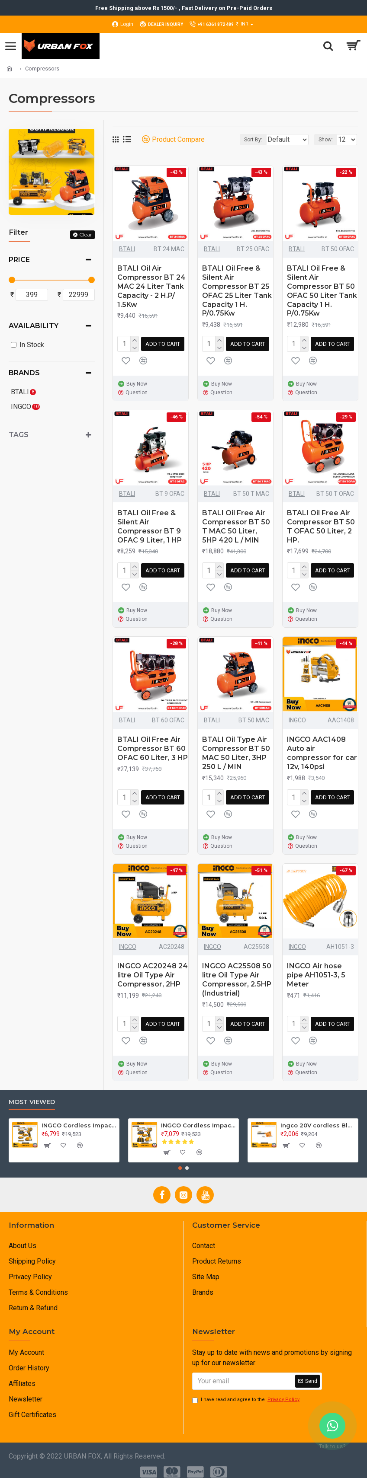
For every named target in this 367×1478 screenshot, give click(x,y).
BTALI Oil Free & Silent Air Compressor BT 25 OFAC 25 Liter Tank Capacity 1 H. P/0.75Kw (237, 290)
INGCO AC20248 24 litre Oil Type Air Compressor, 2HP (152, 970)
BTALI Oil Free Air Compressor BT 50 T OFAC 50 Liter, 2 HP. (321, 524)
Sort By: (231, 140)
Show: (326, 140)
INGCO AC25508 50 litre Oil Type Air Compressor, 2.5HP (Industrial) (236, 974)
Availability (33, 326)
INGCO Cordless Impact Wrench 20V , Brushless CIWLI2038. (79, 1118)
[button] (180, 1161)
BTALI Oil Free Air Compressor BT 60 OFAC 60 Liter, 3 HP (152, 745)
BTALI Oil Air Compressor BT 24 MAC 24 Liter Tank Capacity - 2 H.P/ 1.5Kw (151, 286)
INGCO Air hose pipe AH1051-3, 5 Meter (316, 970)
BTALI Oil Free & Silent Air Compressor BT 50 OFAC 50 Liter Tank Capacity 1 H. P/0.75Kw (322, 290)
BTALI (127, 249)
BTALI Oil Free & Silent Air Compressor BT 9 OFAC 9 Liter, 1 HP (149, 524)
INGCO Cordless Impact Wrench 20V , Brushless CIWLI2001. (198, 1118)
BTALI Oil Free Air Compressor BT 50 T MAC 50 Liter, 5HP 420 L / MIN (236, 524)
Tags (19, 435)
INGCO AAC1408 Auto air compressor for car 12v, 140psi (322, 749)
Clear (85, 234)
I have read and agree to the (246, 1393)
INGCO (297, 716)
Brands (24, 373)
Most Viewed (32, 1095)
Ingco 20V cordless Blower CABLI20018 (317, 1118)
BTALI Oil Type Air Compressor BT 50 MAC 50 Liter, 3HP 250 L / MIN (236, 749)
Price (19, 259)
